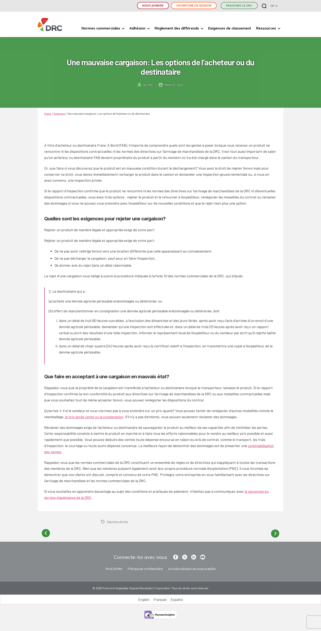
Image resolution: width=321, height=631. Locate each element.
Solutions (59, 113)
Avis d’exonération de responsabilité (191, 568)
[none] (274, 5)
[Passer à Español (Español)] (176, 599)
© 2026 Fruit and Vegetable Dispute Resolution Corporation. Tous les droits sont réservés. (150, 587)
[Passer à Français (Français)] (160, 599)
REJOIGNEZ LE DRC (239, 5)
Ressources (266, 28)
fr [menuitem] (272, 6)
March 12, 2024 (173, 85)
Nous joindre (153, 5)
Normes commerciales (100, 28)
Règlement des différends (177, 28)
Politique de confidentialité (145, 568)
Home (47, 113)
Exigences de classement (229, 28)
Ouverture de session (193, 5)
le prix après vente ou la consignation (93, 417)
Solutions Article (118, 522)
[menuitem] (274, 5)
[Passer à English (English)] (143, 599)
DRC (150, 85)
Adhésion (137, 28)
